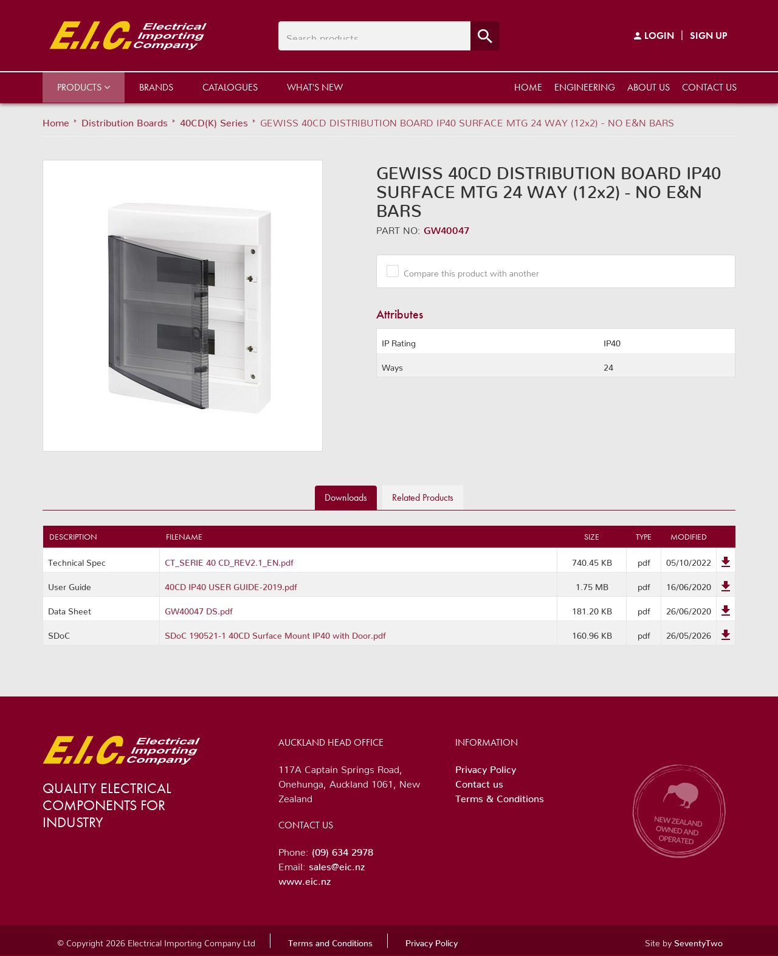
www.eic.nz (304, 878)
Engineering (584, 87)
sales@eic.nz (337, 864)
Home (528, 87)
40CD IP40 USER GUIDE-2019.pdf (231, 585)
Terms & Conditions (499, 796)
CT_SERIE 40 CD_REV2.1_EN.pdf (229, 560)
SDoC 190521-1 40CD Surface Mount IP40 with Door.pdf (275, 633)
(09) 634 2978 (342, 849)
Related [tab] (422, 497)
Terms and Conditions (330, 941)
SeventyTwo (698, 941)
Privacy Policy (485, 767)
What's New (315, 87)
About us (648, 87)
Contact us (709, 87)
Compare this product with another (467, 271)
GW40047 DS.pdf (199, 609)
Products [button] (83, 87)
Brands (156, 87)
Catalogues (230, 87)
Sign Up (709, 35)
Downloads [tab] (346, 497)
